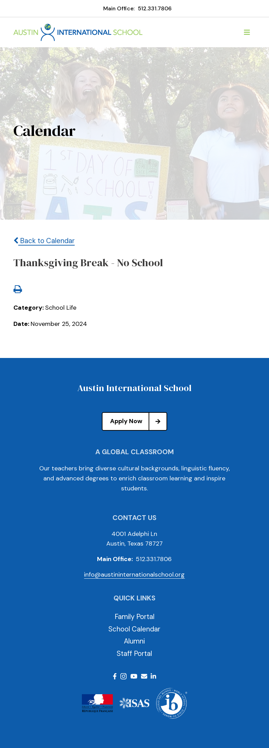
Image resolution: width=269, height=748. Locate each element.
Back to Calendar (44, 240)
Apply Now (138, 421)
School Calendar (134, 629)
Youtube (133, 676)
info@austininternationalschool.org (134, 574)
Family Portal (134, 616)
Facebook (115, 676)
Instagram (123, 676)
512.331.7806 (155, 8)
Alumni (134, 641)
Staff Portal (134, 653)
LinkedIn (153, 676)
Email (144, 676)
